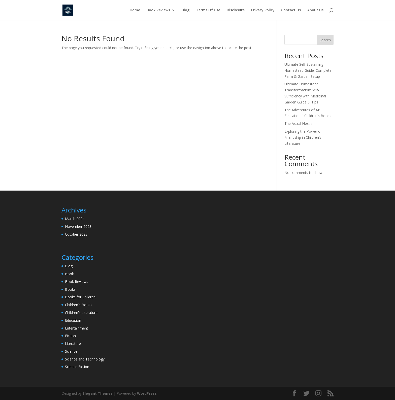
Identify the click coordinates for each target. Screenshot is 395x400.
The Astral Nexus (298, 123)
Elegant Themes (98, 393)
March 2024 (74, 218)
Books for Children (80, 297)
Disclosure (236, 10)
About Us (315, 10)
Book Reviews (158, 10)
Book (69, 273)
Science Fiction (77, 366)
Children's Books (78, 304)
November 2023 (78, 226)
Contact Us (291, 10)
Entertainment (76, 328)
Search (325, 40)
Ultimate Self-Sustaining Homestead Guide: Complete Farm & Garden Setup (308, 70)
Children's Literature (81, 312)
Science (71, 351)
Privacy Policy (263, 10)
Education (73, 320)
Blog (185, 10)
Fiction (70, 335)
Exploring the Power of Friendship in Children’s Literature (303, 137)
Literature (73, 343)
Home (135, 10)
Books (70, 289)
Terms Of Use (208, 10)
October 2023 (76, 234)
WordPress (147, 393)
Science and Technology (85, 359)
